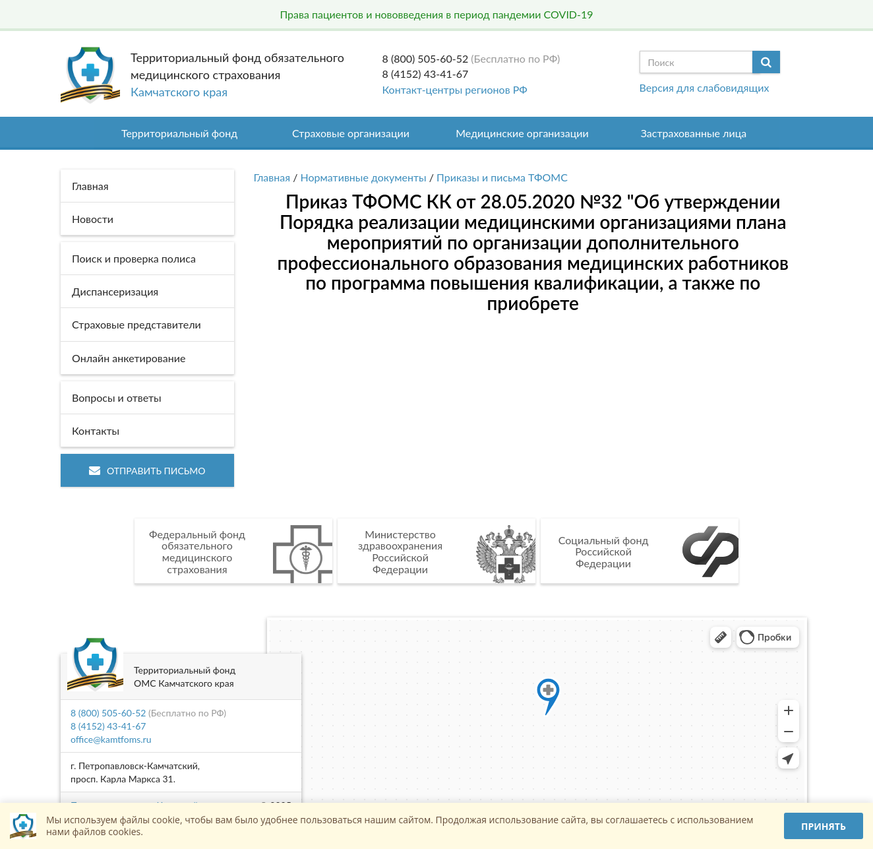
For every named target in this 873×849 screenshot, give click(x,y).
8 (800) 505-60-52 (425, 58)
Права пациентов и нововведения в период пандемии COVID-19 (436, 14)
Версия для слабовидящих (704, 87)
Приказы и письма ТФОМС (502, 177)
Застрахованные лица (694, 133)
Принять (823, 826)
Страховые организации (350, 133)
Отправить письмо (147, 470)
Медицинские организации (522, 133)
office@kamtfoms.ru (111, 739)
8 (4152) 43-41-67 (425, 73)
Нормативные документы (364, 177)
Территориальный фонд (179, 133)
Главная (272, 177)
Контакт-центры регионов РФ (454, 89)
